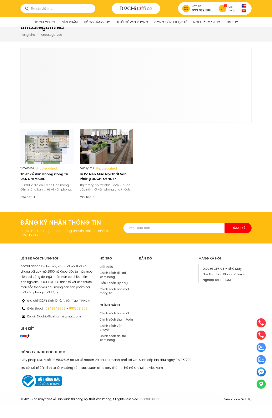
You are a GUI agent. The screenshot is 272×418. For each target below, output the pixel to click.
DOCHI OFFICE (45, 22)
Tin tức (232, 22)
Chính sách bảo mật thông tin (114, 291)
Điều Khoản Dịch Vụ (114, 283)
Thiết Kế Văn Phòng (132, 22)
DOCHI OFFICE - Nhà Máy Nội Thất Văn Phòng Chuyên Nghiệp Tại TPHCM (225, 274)
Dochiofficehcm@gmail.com (59, 316)
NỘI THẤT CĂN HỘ (206, 22)
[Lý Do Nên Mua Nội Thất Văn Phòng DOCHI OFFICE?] (106, 146)
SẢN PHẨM (70, 22)
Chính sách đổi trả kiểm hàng (113, 275)
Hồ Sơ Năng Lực (97, 22)
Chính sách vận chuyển (111, 328)
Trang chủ (27, 35)
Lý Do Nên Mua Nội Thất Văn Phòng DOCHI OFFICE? (103, 176)
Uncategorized (46, 168)
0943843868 (55, 308)
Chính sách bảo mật (114, 313)
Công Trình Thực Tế (170, 22)
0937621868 (78, 308)
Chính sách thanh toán (116, 319)
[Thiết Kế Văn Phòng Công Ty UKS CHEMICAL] (47, 146)
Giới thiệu (106, 267)
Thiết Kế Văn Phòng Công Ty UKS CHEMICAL (44, 176)
